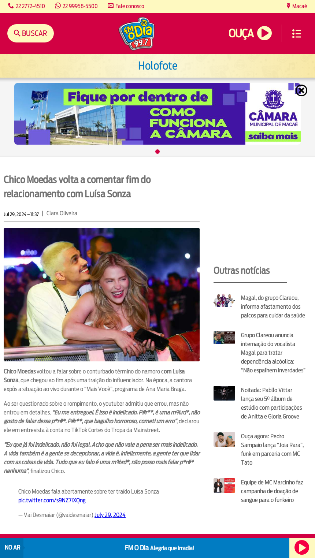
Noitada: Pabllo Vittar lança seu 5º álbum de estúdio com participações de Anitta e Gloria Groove (271, 403)
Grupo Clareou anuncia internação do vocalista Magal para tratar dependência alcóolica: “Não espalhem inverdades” (273, 353)
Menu (297, 34)
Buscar (34, 33)
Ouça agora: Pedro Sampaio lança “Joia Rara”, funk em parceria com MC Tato (272, 449)
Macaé (299, 6)
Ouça (241, 33)
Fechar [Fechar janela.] (302, 90)
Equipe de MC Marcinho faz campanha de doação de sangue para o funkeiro (272, 491)
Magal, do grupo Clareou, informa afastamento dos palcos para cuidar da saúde (273, 306)
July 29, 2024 (110, 515)
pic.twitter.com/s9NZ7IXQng (52, 500)
